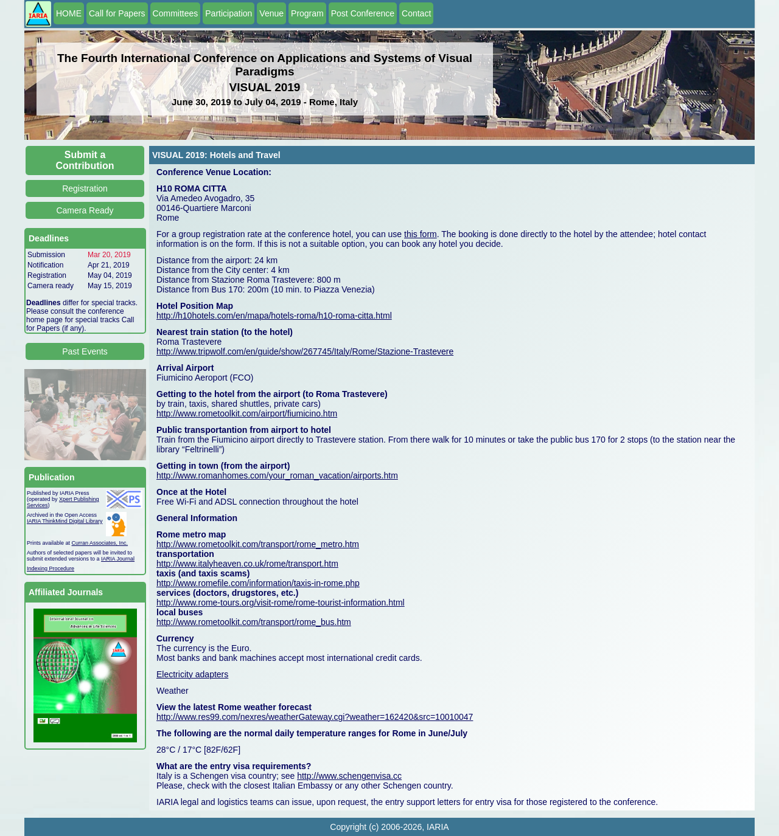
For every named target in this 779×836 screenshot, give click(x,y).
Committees (175, 13)
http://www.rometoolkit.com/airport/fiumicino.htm (246, 413)
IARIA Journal (117, 559)
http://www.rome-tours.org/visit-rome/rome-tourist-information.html (280, 602)
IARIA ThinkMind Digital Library (64, 521)
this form (420, 234)
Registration (85, 188)
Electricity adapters (192, 674)
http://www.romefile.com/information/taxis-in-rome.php (258, 583)
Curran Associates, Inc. (100, 543)
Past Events (85, 351)
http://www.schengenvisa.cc (349, 776)
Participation (228, 13)
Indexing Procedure (50, 568)
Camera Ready (84, 210)
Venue (271, 13)
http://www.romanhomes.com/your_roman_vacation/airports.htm (277, 475)
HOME (69, 13)
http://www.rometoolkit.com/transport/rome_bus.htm (253, 622)
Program (307, 13)
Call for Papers (117, 13)
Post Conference (362, 13)
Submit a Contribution (85, 160)
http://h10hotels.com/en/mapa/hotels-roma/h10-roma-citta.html (274, 315)
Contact (416, 13)
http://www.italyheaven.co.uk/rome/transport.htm (247, 563)
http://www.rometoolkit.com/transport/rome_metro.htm (257, 544)
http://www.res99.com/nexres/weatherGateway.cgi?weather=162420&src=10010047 (314, 717)
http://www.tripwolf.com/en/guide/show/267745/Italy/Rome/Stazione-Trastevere (304, 351)
